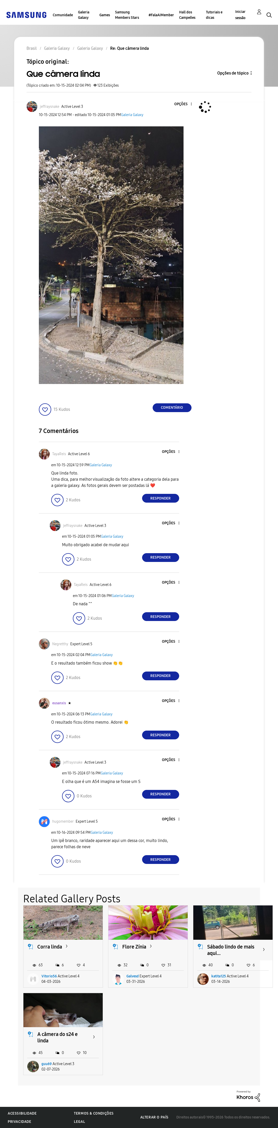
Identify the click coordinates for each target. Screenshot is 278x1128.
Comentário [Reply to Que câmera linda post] (172, 407)
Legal (79, 1121)
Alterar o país (154, 1117)
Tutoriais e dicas (214, 15)
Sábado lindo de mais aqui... (230, 950)
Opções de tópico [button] (233, 73)
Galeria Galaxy (83, 15)
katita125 (218, 976)
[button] (182, 104)
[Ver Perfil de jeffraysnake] (49, 106)
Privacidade (19, 1121)
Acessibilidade (22, 1113)
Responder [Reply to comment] (160, 498)
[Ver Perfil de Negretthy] (60, 644)
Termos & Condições (94, 1113)
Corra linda (49, 947)
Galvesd (132, 976)
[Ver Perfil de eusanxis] (59, 703)
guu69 (46, 1064)
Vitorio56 (49, 976)
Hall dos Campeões (187, 15)
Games (104, 15)
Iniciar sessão (240, 15)
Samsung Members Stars (127, 15)
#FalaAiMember (161, 15)
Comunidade (63, 15)
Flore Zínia (134, 947)
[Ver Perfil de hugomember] (63, 821)
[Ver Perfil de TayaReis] (59, 454)
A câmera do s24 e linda (57, 1037)
